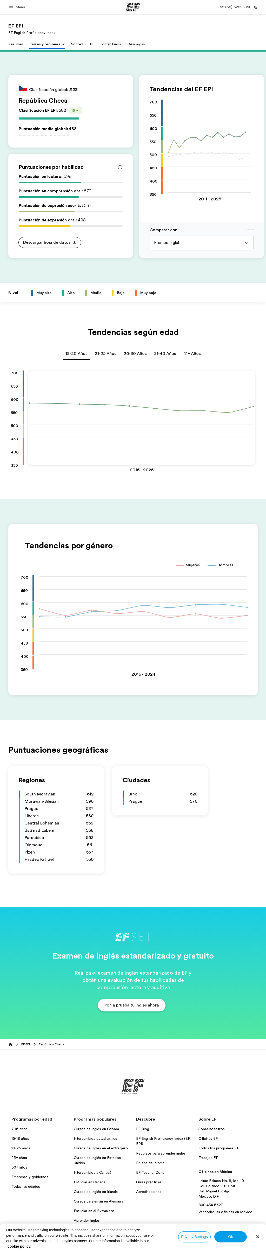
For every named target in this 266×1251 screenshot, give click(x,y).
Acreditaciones (148, 1192)
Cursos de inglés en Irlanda (96, 1192)
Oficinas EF (208, 1138)
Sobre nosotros (211, 1129)
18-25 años (20, 1148)
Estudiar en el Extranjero (94, 1211)
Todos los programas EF (218, 1148)
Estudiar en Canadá (89, 1182)
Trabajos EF (208, 1158)
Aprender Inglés (87, 1220)
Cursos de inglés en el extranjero (101, 1148)
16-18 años (20, 1138)
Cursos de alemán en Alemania (98, 1201)
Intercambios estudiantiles (95, 1138)
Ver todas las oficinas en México (225, 1212)
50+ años (19, 1167)
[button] (17, 7)
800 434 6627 (210, 1205)
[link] (31, 29)
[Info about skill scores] (120, 167)
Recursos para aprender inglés (161, 1153)
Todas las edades (25, 1186)
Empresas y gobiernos (29, 1177)
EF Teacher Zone (150, 1172)
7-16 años (19, 1129)
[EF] (133, 7)
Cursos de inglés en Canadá (96, 1129)
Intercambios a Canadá (92, 1172)
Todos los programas (91, 1230)
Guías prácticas (149, 1182)
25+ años (19, 1158)
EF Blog (142, 1129)
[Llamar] (237, 7)
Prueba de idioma (150, 1163)
